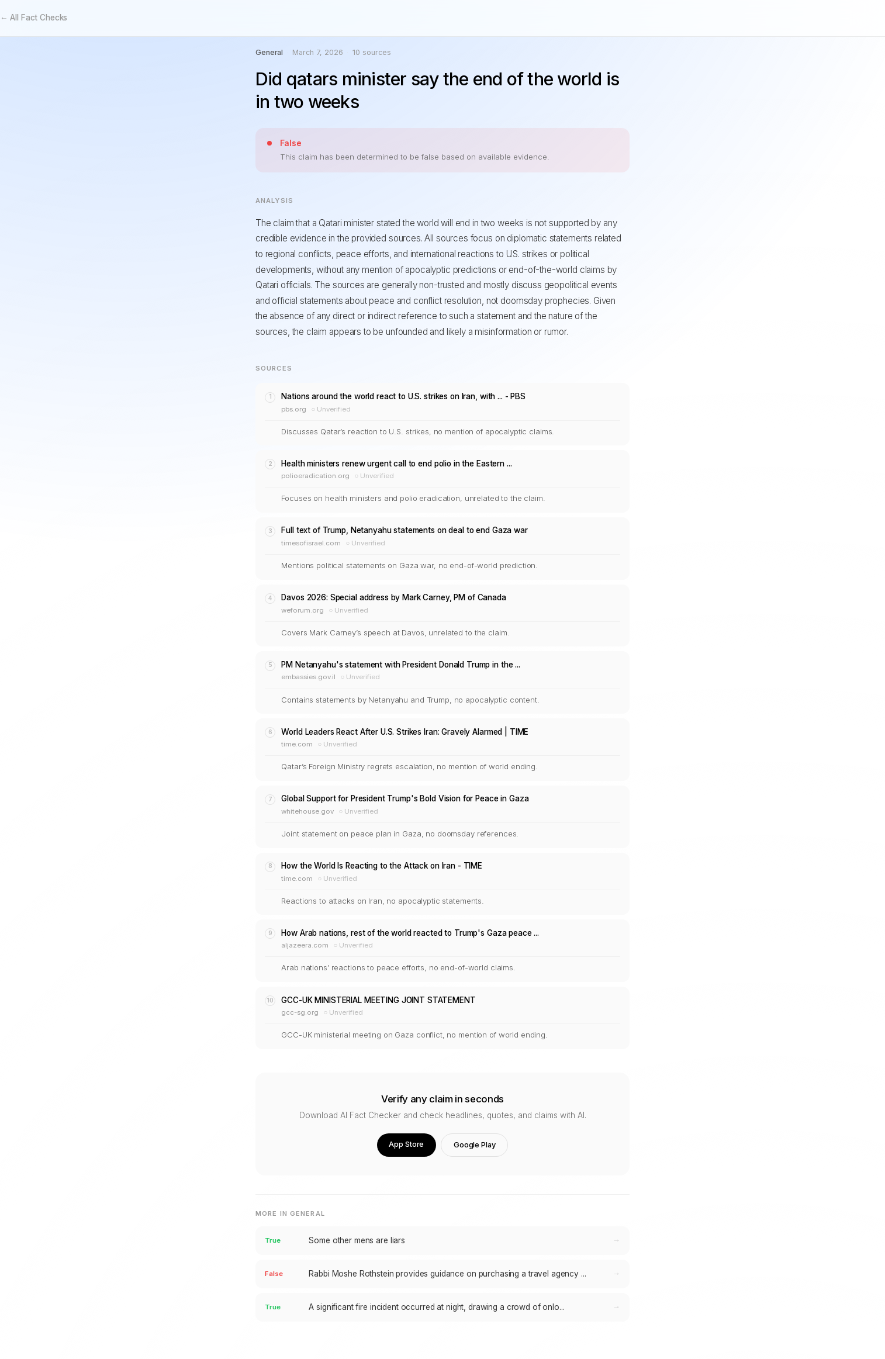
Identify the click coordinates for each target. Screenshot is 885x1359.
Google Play (475, 1144)
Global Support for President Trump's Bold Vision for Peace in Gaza (404, 798)
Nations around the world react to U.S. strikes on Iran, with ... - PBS (403, 396)
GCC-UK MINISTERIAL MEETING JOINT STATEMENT (378, 1000)
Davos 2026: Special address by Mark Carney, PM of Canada (393, 597)
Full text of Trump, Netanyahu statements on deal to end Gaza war (404, 530)
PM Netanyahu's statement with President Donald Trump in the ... (400, 664)
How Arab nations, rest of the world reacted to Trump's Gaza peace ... (410, 933)
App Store (406, 1144)
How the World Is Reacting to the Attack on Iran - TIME (381, 865)
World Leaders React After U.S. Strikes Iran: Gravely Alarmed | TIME (404, 731)
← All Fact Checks (33, 17)
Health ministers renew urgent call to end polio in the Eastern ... (396, 463)
